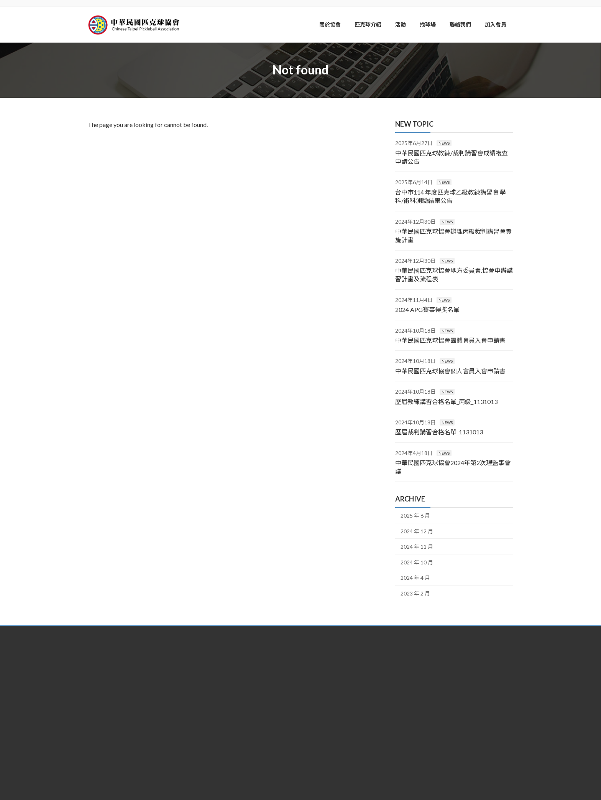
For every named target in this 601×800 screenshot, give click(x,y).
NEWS (444, 143)
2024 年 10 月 (417, 562)
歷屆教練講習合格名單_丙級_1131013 (446, 401)
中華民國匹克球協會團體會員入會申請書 (450, 340)
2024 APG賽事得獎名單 (427, 309)
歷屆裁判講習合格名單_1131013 (439, 431)
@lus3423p (279, 733)
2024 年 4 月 (415, 577)
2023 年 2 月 (415, 593)
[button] (155, 712)
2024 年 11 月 (417, 546)
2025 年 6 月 (415, 515)
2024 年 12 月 (417, 531)
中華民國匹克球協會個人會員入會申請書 (450, 370)
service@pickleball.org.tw (271, 721)
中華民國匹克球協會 (264, 756)
